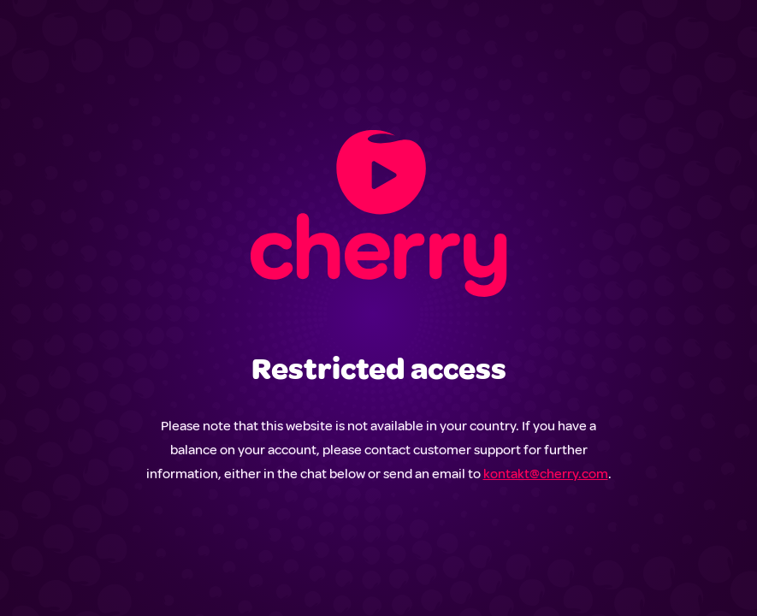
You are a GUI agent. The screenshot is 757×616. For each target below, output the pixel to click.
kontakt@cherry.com (545, 474)
